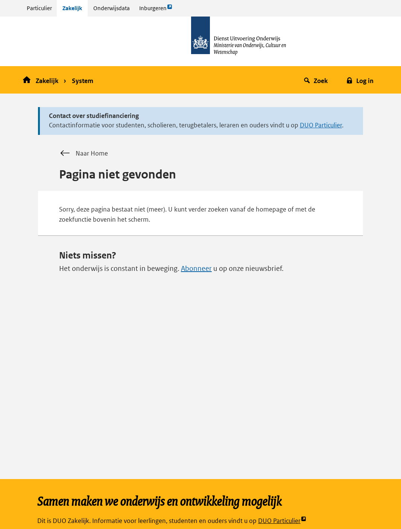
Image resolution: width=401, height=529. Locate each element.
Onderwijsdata (111, 8)
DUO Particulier (321, 125)
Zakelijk (72, 8)
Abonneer (196, 268)
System (82, 81)
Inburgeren (156, 10)
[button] (317, 80)
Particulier (39, 8)
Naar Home (83, 153)
